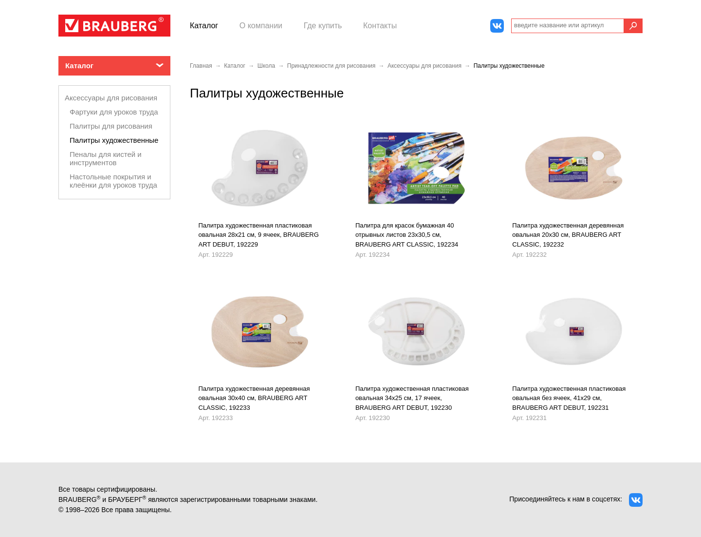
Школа (266, 65)
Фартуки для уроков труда (114, 112)
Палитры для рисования (111, 126)
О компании (261, 25)
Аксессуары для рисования (111, 98)
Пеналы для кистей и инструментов (106, 158)
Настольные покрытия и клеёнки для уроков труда (113, 181)
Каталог (204, 25)
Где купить (323, 25)
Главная (201, 65)
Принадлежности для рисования (331, 65)
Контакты (380, 25)
